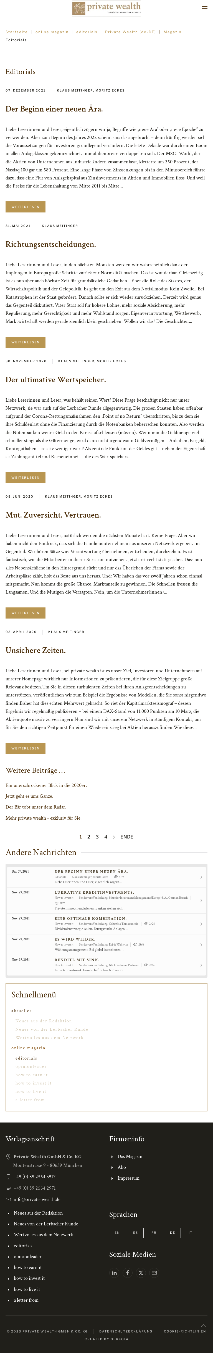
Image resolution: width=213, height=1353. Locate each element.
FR (154, 1233)
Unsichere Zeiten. (36, 650)
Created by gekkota (107, 1339)
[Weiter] (113, 837)
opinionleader (31, 1067)
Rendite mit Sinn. (77, 959)
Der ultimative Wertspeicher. (56, 379)
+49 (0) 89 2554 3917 (34, 1177)
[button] (204, 8)
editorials (26, 1058)
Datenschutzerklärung (126, 1331)
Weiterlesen (25, 207)
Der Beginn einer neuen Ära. (54, 109)
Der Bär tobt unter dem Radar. (36, 807)
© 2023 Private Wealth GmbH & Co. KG (47, 1331)
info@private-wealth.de (37, 1199)
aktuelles (21, 1011)
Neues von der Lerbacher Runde (52, 1029)
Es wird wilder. (75, 939)
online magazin (28, 1048)
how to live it (31, 1091)
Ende (126, 837)
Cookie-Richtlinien (185, 1331)
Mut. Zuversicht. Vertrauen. (53, 515)
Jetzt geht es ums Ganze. (29, 796)
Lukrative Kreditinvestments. (95, 892)
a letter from (30, 1100)
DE (172, 1233)
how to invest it (34, 1083)
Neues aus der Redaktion (44, 1021)
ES (135, 1233)
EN (117, 1233)
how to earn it (32, 1075)
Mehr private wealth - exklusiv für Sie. (44, 818)
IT (190, 1233)
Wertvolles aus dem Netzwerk (50, 1038)
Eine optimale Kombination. (91, 918)
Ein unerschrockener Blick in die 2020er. (46, 785)
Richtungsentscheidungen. (51, 244)
